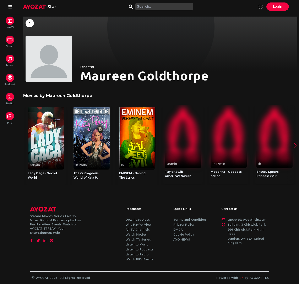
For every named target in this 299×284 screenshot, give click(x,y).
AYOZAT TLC (259, 278)
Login (277, 6)
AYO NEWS (181, 239)
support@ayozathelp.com (244, 220)
